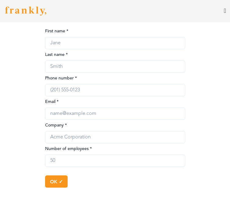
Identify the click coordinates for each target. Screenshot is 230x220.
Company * (56, 125)
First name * (57, 31)
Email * (52, 102)
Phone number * (61, 78)
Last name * (56, 55)
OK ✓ (56, 181)
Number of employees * (68, 149)
